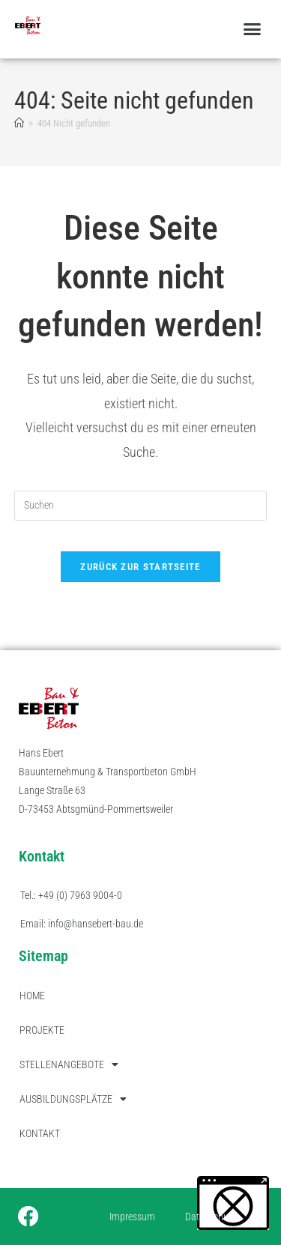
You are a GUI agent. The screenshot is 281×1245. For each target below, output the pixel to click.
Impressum (132, 1217)
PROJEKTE (41, 1030)
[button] (252, 29)
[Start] (19, 123)
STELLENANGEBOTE (68, 1064)
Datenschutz (210, 1217)
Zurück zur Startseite (140, 566)
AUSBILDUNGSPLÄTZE (73, 1099)
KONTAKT (39, 1133)
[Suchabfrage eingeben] (141, 506)
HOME (32, 996)
